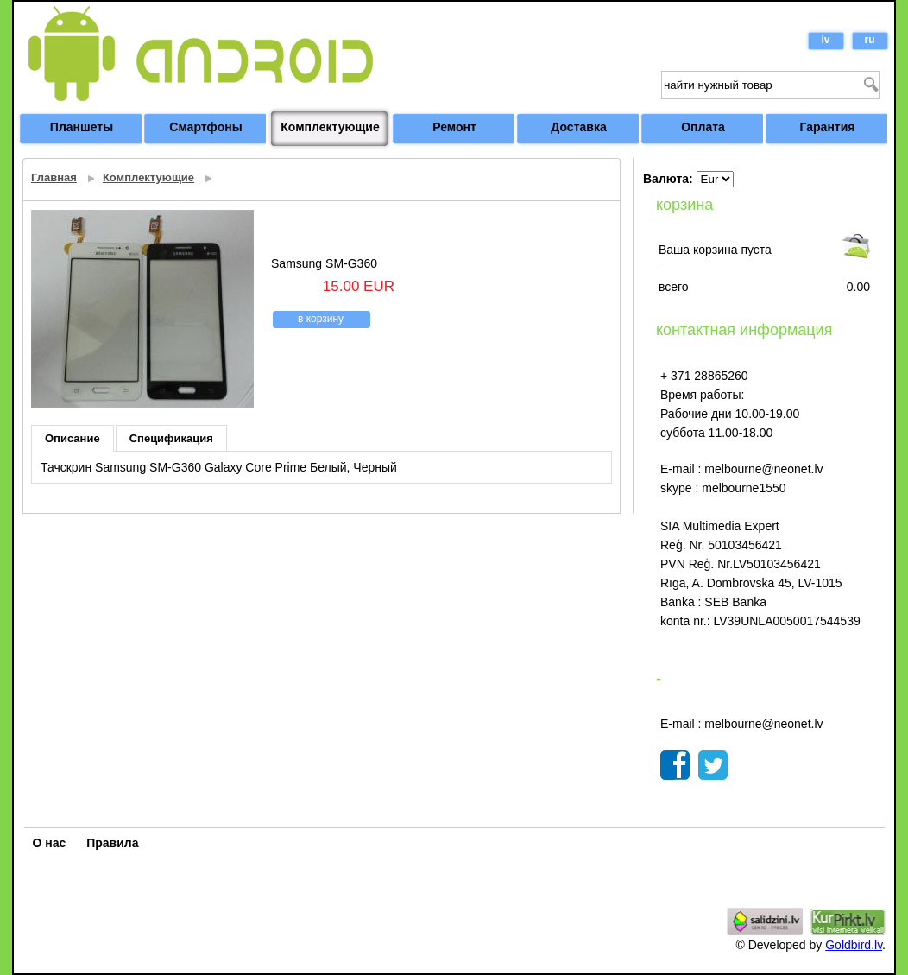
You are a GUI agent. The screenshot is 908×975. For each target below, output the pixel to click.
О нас (49, 843)
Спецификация (171, 438)
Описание (72, 438)
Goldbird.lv (853, 945)
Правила (112, 843)
